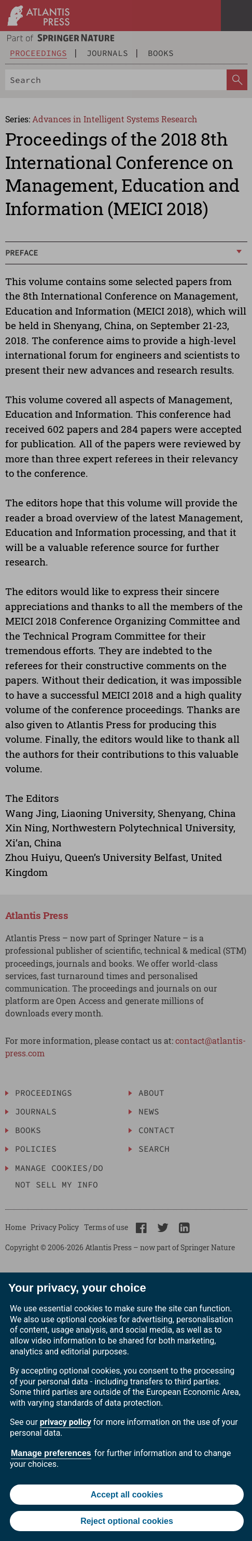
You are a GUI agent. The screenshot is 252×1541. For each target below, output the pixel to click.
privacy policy (65, 1422)
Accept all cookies (127, 1494)
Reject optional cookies (126, 1521)
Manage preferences (51, 1453)
